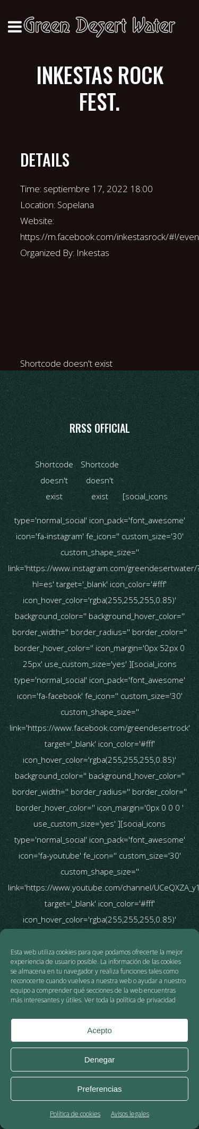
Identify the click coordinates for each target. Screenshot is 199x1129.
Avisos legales (130, 1113)
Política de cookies (75, 1113)
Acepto (99, 1030)
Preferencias (99, 1088)
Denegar (99, 1059)
